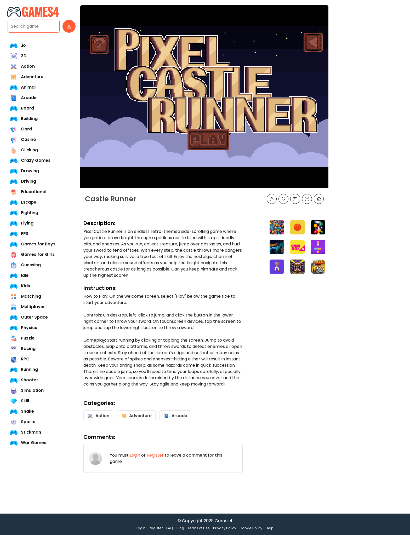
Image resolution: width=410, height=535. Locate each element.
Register (155, 455)
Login (135, 455)
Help (270, 528)
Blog (180, 528)
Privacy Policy (224, 528)
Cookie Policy (251, 528)
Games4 (223, 521)
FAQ (169, 528)
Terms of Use (198, 528)
